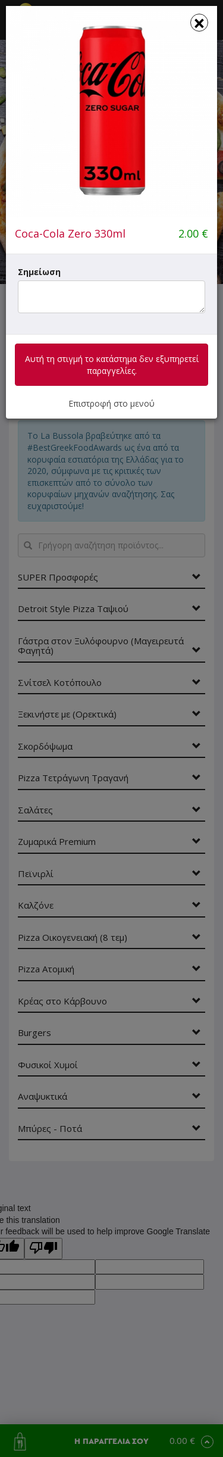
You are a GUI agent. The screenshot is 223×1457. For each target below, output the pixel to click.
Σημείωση (39, 271)
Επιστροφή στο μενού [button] (111, 403)
